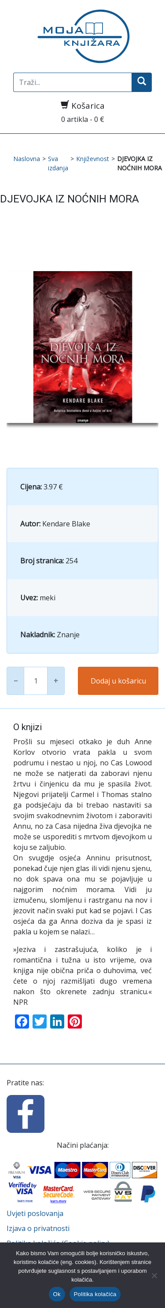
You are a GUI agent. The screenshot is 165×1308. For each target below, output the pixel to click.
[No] (154, 1275)
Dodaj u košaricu (118, 681)
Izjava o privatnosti (38, 1228)
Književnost (92, 158)
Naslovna (26, 158)
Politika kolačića (95, 1294)
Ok (57, 1294)
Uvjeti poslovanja (35, 1213)
